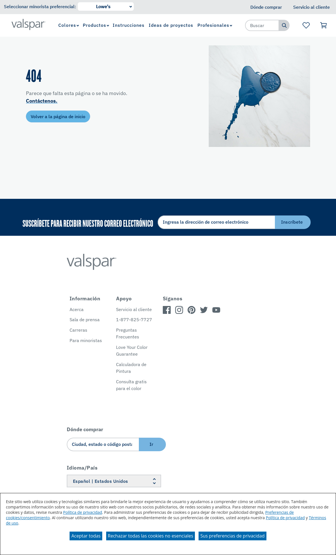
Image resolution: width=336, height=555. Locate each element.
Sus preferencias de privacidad (232, 536)
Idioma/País (82, 467)
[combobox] (262, 25)
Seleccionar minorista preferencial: (40, 6)
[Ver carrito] (324, 25)
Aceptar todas (85, 536)
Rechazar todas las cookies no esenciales (150, 536)
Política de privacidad (82, 512)
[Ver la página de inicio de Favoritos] (306, 25)
